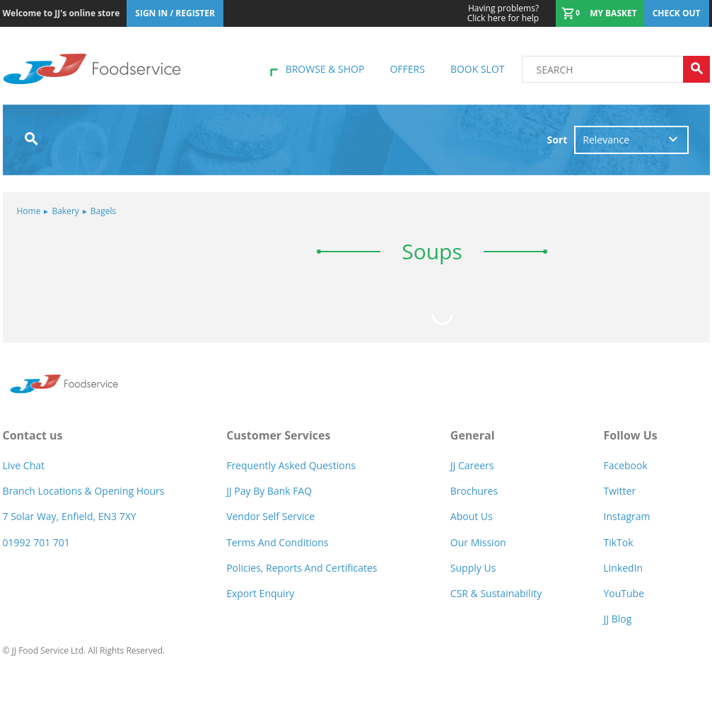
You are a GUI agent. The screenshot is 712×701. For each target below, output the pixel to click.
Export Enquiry (260, 593)
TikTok (618, 542)
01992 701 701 (36, 542)
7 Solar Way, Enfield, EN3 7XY (69, 516)
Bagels (99, 211)
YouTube (623, 593)
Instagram (626, 516)
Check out (677, 13)
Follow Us (630, 435)
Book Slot (477, 69)
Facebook (625, 465)
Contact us (33, 435)
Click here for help (503, 13)
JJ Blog (617, 618)
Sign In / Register (175, 13)
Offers (407, 69)
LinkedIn (623, 568)
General (472, 435)
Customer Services (278, 435)
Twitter (619, 490)
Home (29, 211)
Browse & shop (325, 69)
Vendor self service (270, 516)
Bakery (61, 211)
